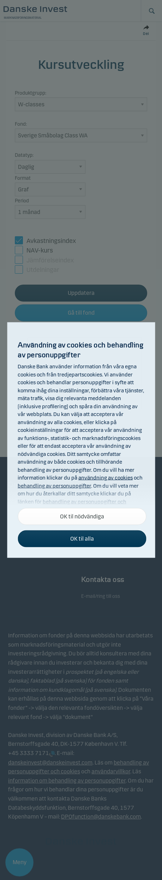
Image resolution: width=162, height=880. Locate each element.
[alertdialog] (81, 440)
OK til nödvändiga (82, 516)
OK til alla (82, 538)
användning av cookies (105, 478)
